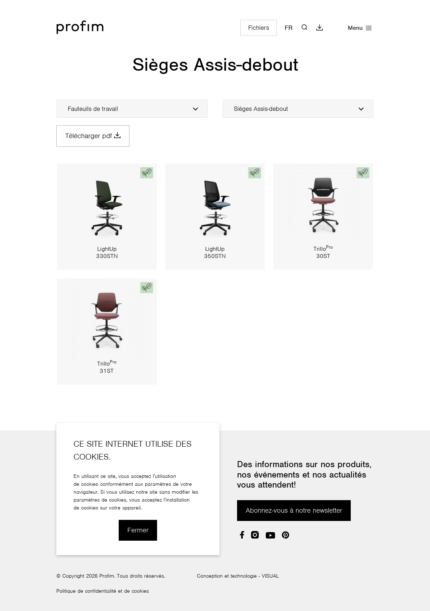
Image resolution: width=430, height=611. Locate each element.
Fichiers (259, 28)
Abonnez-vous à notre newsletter (294, 510)
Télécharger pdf (93, 136)
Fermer (138, 530)
